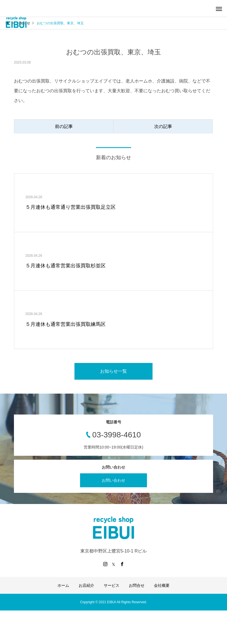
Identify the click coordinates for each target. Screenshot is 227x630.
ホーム (63, 585)
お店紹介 (86, 585)
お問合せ (136, 585)
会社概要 (162, 585)
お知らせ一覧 (113, 371)
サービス (111, 585)
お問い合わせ (113, 480)
